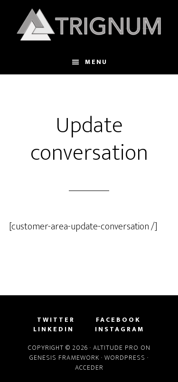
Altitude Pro (116, 347)
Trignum (89, 25)
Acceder (89, 367)
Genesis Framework (64, 357)
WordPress (124, 357)
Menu (96, 61)
